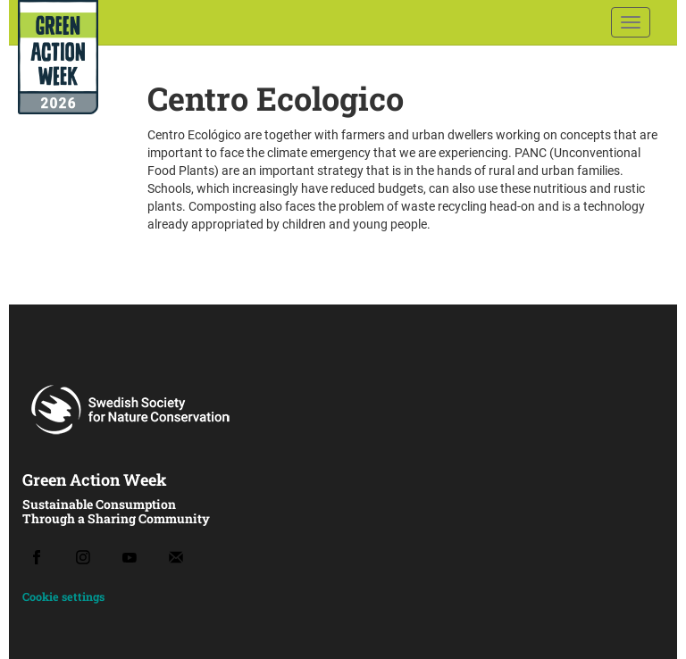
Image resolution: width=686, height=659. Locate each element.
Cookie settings (63, 596)
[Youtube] (129, 557)
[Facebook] (36, 557)
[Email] (176, 557)
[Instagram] (83, 557)
